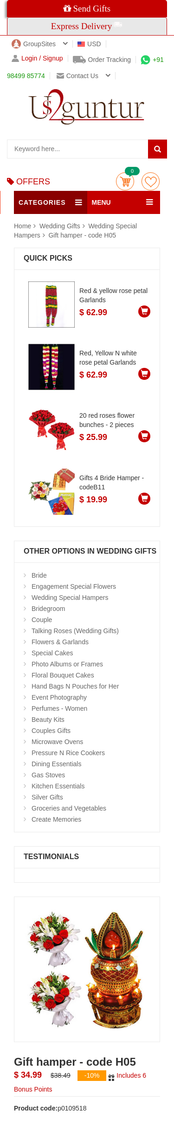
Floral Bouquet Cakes (63, 675)
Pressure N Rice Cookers (68, 753)
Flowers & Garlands (60, 642)
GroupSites (34, 44)
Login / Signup (37, 58)
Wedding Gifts (60, 226)
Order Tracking (102, 59)
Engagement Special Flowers (74, 586)
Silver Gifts (47, 797)
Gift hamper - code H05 (82, 235)
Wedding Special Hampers (70, 597)
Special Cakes (52, 653)
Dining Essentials (56, 764)
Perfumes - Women (59, 708)
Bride (39, 575)
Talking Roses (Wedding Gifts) (75, 631)
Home (22, 226)
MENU (101, 202)
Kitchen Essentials (58, 786)
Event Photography (59, 697)
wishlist (151, 181)
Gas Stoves (48, 775)
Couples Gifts (51, 730)
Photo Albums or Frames (67, 664)
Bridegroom (48, 608)
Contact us (77, 75)
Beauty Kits (48, 719)
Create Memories (56, 819)
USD (89, 44)
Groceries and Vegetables (69, 808)
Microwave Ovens (57, 741)
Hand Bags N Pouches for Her (75, 686)
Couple (42, 619)
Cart (125, 181)
